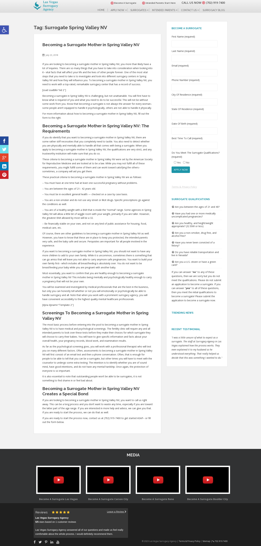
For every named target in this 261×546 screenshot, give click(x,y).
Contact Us (189, 10)
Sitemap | (208, 541)
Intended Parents (163, 10)
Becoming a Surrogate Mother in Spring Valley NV (90, 44)
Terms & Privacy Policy (184, 186)
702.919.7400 (220, 541)
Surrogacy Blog (214, 10)
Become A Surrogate (121, 3)
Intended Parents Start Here (157, 3)
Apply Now (117, 10)
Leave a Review (116, 511)
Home (101, 10)
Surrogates (138, 10)
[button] (4, 29)
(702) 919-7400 (214, 3)
